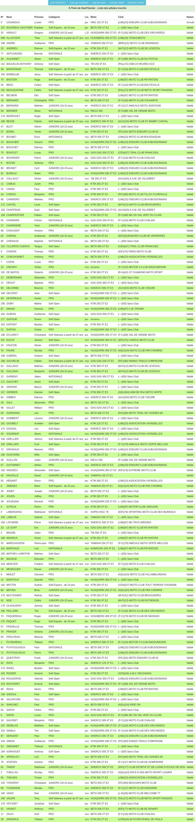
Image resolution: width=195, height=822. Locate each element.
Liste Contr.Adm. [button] (58, 2)
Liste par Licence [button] (136, 2)
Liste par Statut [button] (116, 2)
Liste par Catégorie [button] (79, 2)
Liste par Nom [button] (99, 2)
